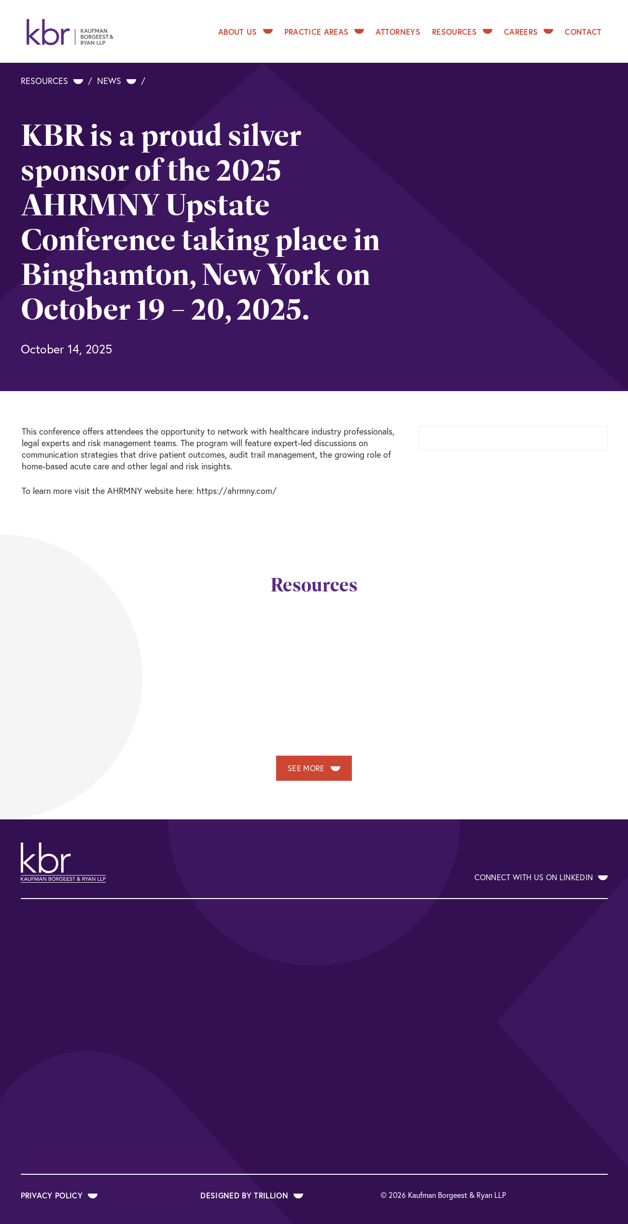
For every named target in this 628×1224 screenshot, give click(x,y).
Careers (528, 32)
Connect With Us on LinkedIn (541, 877)
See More (314, 768)
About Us (245, 32)
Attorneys (398, 32)
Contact (583, 32)
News (116, 80)
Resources (462, 32)
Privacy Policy (59, 1195)
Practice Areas (324, 32)
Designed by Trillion (251, 1195)
